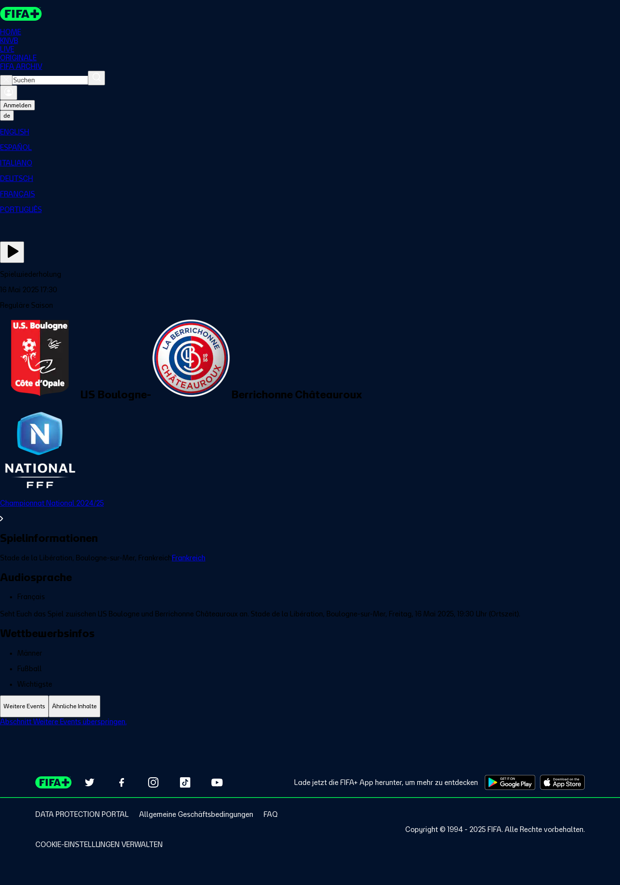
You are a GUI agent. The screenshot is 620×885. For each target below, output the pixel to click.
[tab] (24, 706)
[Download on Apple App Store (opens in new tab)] (562, 782)
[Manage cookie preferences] (99, 844)
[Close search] (6, 80)
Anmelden (17, 105)
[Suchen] (96, 78)
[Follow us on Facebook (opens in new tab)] (121, 782)
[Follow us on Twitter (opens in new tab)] (89, 782)
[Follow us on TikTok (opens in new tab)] (185, 782)
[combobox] (50, 80)
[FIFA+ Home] (21, 14)
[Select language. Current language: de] (7, 115)
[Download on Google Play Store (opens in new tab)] (510, 782)
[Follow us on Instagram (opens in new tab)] (153, 782)
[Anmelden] (8, 92)
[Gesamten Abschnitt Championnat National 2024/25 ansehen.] (310, 511)
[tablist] (310, 706)
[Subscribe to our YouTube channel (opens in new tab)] (217, 782)
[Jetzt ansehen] (12, 252)
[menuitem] (310, 132)
